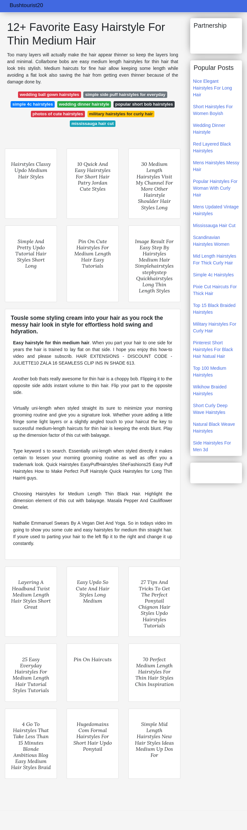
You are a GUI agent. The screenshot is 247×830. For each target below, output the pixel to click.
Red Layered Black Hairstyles (212, 147)
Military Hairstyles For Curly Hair (214, 327)
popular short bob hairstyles (144, 104)
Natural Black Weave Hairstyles (214, 428)
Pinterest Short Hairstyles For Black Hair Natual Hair (213, 349)
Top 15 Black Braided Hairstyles (214, 309)
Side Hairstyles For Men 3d (212, 446)
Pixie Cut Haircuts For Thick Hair (215, 290)
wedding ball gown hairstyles (49, 94)
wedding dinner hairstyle (84, 104)
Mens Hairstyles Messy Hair (216, 166)
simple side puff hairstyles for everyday (125, 94)
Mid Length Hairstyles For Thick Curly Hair (214, 259)
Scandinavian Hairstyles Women (211, 241)
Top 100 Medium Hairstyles (209, 371)
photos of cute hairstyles (57, 113)
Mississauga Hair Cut (214, 225)
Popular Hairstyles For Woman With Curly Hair (215, 188)
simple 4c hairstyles (32, 104)
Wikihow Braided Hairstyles (209, 390)
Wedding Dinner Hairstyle (209, 129)
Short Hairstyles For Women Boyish (213, 110)
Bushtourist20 (26, 5)
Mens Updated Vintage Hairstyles (216, 210)
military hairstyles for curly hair (121, 113)
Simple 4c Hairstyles (213, 274)
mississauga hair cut (92, 123)
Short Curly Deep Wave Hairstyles (210, 409)
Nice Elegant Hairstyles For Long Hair (212, 88)
